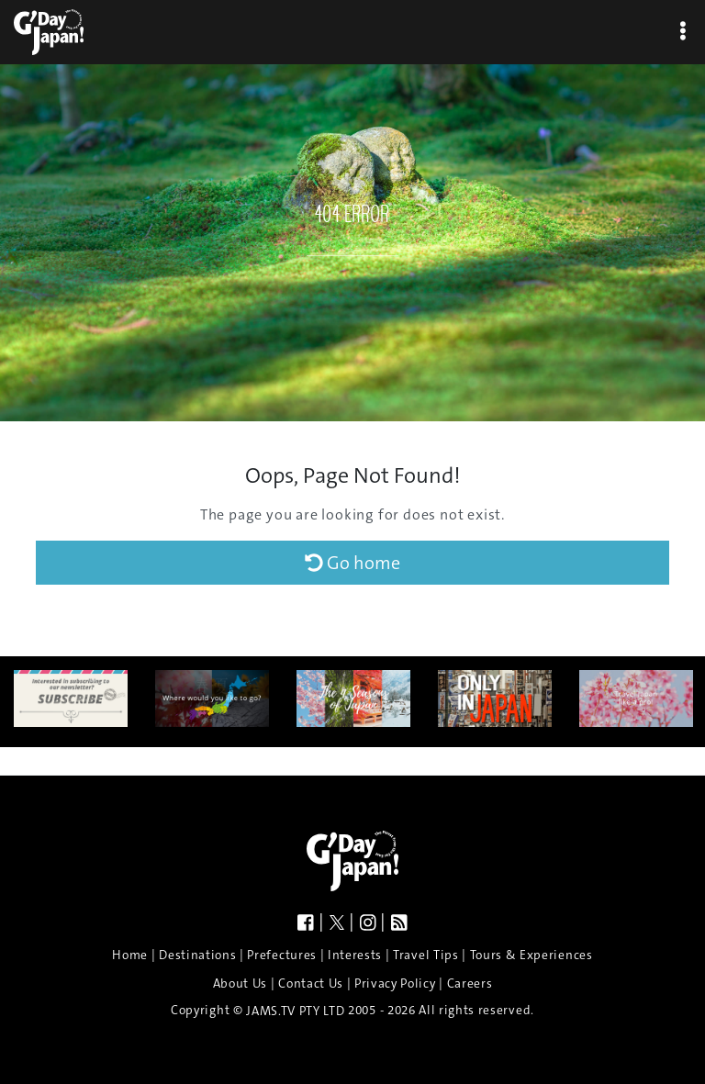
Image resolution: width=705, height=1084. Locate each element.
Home (130, 955)
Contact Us (310, 982)
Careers (470, 982)
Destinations (197, 955)
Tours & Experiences (531, 955)
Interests (355, 955)
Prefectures (281, 955)
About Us (240, 982)
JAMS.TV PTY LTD (295, 1011)
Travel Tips (425, 955)
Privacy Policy (395, 982)
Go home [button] (352, 563)
